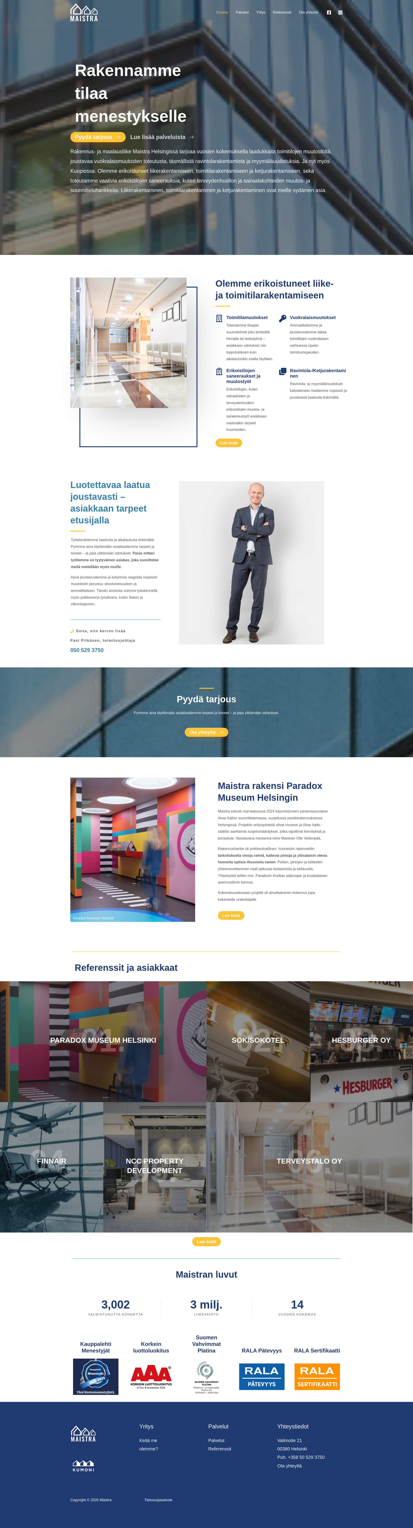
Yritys (261, 12)
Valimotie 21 (289, 1440)
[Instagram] (340, 12)
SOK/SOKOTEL (258, 1040)
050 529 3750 (87, 650)
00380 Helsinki (292, 1448)
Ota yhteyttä (309, 12)
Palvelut (243, 12)
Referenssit (282, 12)
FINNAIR (51, 1161)
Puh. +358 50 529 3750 (301, 1457)
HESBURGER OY (361, 1040)
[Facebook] (329, 12)
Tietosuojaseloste (158, 1500)
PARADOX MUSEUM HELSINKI (103, 1040)
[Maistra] (84, 12)
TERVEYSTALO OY (309, 1161)
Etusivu (223, 12)
